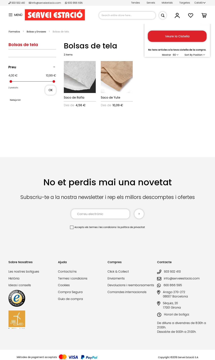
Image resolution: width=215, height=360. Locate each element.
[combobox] (127, 15)
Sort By (189, 54)
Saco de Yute (110, 98)
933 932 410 (17, 3)
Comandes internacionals (127, 292)
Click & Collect (118, 271)
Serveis (151, 2)
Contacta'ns (67, 271)
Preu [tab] (12, 67)
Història (13, 278)
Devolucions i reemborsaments (131, 285)
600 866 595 (74, 3)
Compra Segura (70, 292)
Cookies (64, 285)
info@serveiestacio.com (45, 3)
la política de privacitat (131, 227)
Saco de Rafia (74, 98)
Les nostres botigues (23, 271)
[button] (200, 3)
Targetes (184, 2)
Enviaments (116, 278)
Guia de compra (70, 299)
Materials (167, 2)
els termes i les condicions (100, 227)
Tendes (135, 2)
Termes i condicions (72, 278)
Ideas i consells (19, 285)
